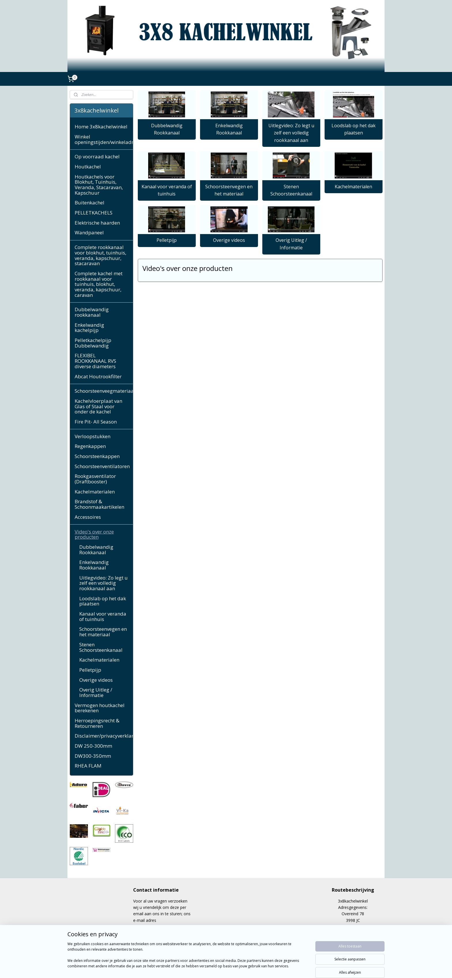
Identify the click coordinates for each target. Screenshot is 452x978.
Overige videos (229, 240)
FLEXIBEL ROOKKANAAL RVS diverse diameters (95, 360)
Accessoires (88, 517)
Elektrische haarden (97, 222)
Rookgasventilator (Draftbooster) (95, 479)
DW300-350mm (93, 756)
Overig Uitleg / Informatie (291, 244)
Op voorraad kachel (97, 156)
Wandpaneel (89, 232)
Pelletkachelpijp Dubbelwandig (93, 343)
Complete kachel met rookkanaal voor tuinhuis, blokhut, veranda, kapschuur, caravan (99, 284)
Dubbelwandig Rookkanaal (166, 129)
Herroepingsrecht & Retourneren (97, 723)
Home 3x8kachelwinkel (101, 126)
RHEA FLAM (88, 765)
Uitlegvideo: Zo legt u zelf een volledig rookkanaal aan (291, 132)
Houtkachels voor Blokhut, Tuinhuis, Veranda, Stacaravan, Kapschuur (99, 184)
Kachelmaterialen (353, 186)
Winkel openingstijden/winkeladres (104, 139)
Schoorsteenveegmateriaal (104, 391)
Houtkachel (88, 166)
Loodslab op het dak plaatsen (353, 129)
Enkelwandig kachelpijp (89, 328)
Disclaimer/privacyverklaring (104, 735)
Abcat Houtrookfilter (98, 376)
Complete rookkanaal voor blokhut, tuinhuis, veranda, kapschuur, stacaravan (100, 255)
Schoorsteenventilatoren (102, 466)
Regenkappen (90, 446)
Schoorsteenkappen (97, 456)
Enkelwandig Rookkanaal (228, 129)
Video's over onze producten (94, 534)
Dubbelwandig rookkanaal (92, 312)
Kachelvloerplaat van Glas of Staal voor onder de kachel (98, 406)
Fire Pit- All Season (96, 421)
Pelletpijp (167, 240)
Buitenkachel (89, 202)
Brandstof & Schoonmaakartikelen (99, 504)
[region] (187, 958)
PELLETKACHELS (93, 212)
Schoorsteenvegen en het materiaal (229, 190)
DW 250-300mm (93, 745)
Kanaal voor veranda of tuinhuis (166, 190)
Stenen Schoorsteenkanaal (291, 190)
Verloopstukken (92, 436)
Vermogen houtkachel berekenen (100, 708)
